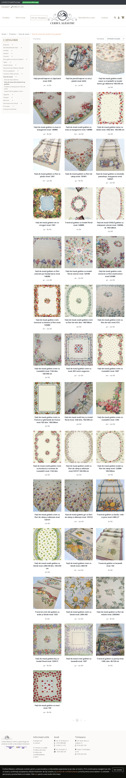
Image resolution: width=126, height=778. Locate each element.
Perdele (6, 50)
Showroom (20, 17)
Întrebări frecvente (87, 17)
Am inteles (118, 770)
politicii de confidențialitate (67, 771)
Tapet (5, 62)
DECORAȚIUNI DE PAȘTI (10, 48)
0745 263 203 (80, 754)
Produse (6, 17)
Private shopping (38, 17)
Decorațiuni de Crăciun (10, 103)
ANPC (35, 757)
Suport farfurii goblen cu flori (13, 91)
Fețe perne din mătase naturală (13, 68)
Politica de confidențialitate (39, 753)
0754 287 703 (80, 745)
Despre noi (37, 741)
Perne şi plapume (9, 71)
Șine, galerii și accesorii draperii (13, 59)
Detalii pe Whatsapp (30, 2)
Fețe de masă (24, 34)
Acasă (4, 34)
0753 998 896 (60, 743)
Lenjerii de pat (8, 65)
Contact (104, 17)
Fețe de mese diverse (11, 80)
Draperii (6, 53)
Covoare (6, 56)
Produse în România (9, 109)
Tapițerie (6, 95)
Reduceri (6, 45)
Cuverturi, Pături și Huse (11, 74)
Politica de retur (39, 750)
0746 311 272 (18, 7)
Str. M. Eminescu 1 (61, 741)
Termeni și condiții (40, 748)
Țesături (6, 97)
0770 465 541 (60, 752)
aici (36, 774)
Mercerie (6, 100)
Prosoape (6, 106)
